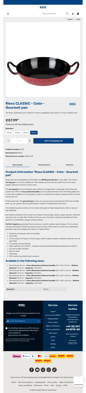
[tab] (18, 165)
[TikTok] (54, 370)
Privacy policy (53, 322)
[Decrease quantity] (8, 141)
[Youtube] (37, 370)
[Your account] (72, 13)
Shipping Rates (53, 319)
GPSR (53, 347)
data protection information (28, 330)
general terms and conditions (18, 335)
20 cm (9, 133)
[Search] (67, 13)
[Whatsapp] (48, 370)
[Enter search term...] (53, 13)
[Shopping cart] (78, 13)
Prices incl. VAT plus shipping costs (20, 124)
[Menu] (8, 13)
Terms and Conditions (53, 315)
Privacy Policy (10, 340)
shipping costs (32, 377)
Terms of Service (21, 340)
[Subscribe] (38, 321)
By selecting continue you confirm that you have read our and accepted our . (23, 331)
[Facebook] (31, 370)
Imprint (52, 312)
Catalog (53, 344)
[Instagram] (43, 370)
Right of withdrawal (53, 326)
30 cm (33, 133)
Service (53, 305)
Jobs (53, 340)
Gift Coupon (53, 333)
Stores (53, 337)
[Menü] (82, 377)
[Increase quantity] (29, 141)
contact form (72, 343)
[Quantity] (19, 141)
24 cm (17, 133)
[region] (43, 59)
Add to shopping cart (53, 141)
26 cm (25, 133)
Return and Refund (53, 329)
